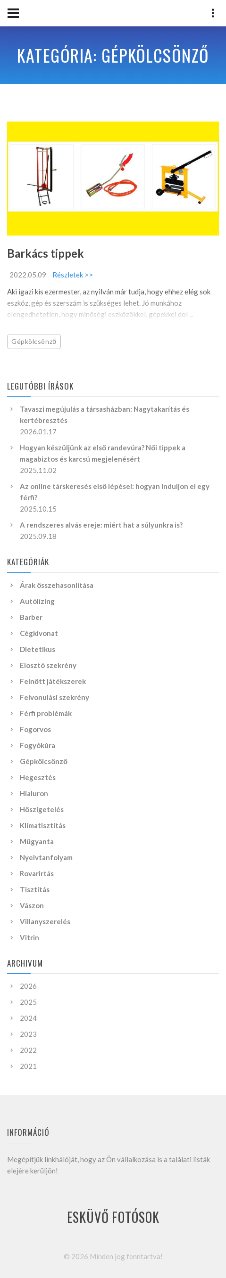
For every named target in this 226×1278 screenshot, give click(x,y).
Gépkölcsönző (34, 341)
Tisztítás (35, 889)
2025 (28, 1002)
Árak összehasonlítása (56, 585)
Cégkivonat (39, 633)
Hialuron (34, 793)
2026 (28, 986)
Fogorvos (35, 729)
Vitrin (29, 937)
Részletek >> (72, 274)
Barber (31, 617)
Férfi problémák (46, 713)
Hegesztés (38, 777)
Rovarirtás (37, 873)
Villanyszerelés (45, 921)
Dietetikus (37, 649)
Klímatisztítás (43, 825)
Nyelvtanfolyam (46, 857)
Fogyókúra (37, 745)
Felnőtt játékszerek (53, 681)
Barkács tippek (45, 253)
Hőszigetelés (42, 809)
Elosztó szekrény (48, 665)
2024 (28, 1018)
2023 (28, 1034)
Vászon (32, 905)
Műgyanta (37, 841)
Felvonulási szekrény (54, 697)
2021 (28, 1066)
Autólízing (37, 601)
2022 (28, 1050)
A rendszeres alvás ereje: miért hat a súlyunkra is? (101, 525)
